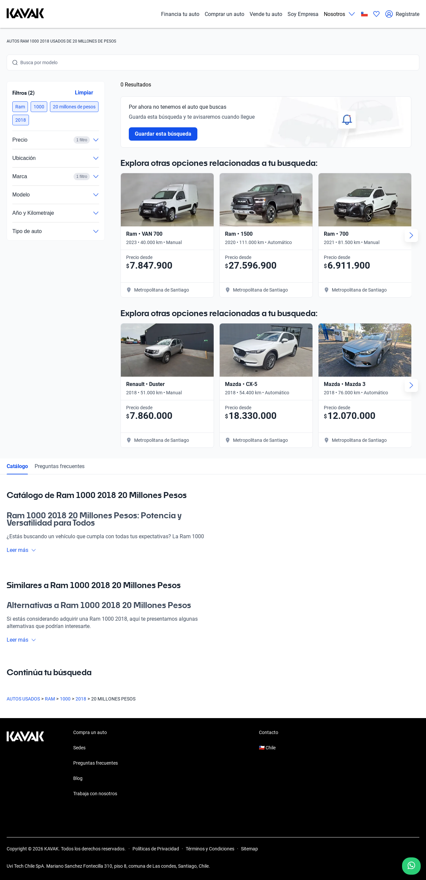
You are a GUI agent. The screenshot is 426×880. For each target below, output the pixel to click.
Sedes (79, 747)
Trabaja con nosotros (95, 793)
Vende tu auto (266, 14)
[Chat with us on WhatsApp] (411, 866)
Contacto (268, 732)
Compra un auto (90, 732)
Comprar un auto (224, 14)
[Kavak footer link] (25, 763)
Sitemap (249, 848)
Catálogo (17, 466)
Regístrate (402, 14)
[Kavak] (25, 14)
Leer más (21, 550)
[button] (20, 106)
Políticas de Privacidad (155, 848)
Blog (78, 778)
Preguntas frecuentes (60, 466)
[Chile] (364, 14)
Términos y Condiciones (210, 848)
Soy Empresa (303, 14)
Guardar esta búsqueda (163, 134)
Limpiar (84, 92)
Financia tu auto (180, 14)
